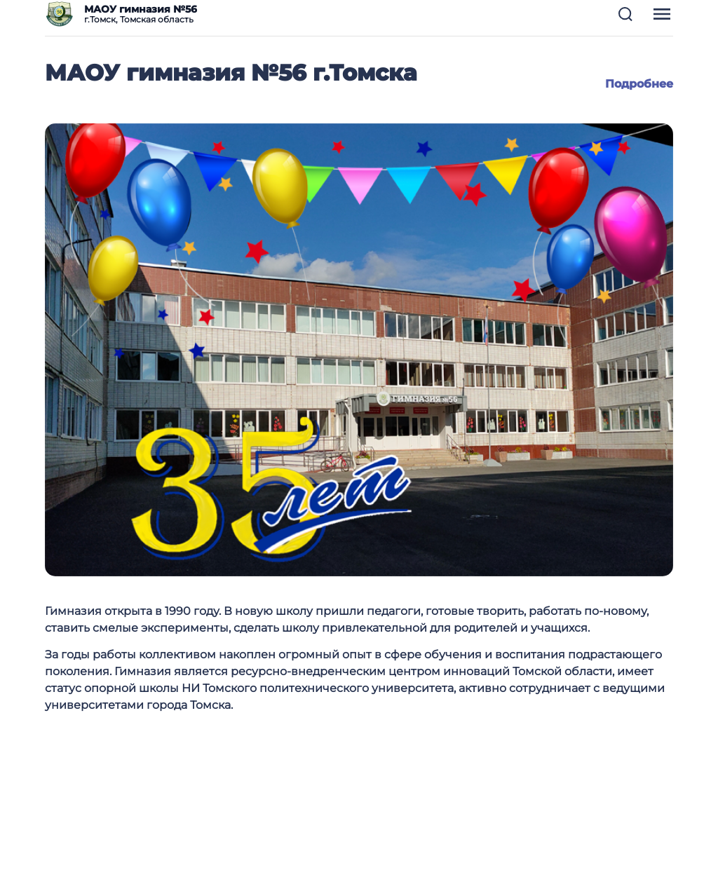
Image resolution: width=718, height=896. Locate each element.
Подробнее (639, 83)
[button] (625, 14)
